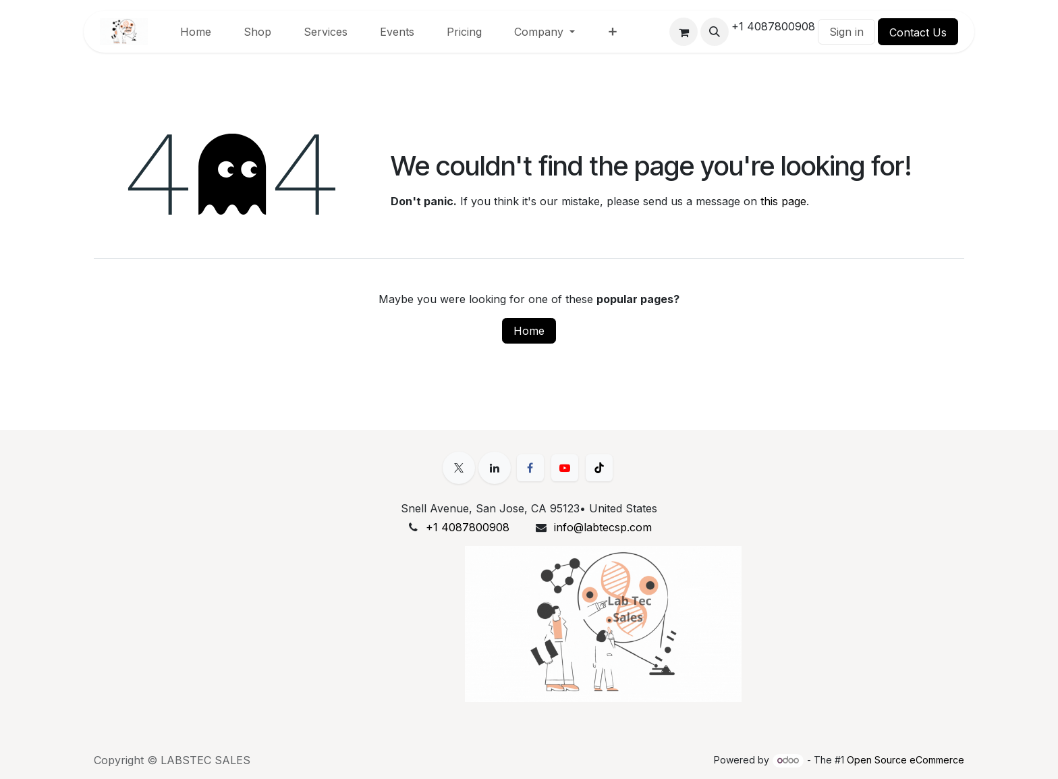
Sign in (846, 31)
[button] (714, 32)
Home (529, 331)
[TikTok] (599, 467)
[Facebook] (530, 467)
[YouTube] (564, 467)
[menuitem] (195, 31)
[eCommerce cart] (683, 32)
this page (783, 201)
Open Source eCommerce (905, 759)
